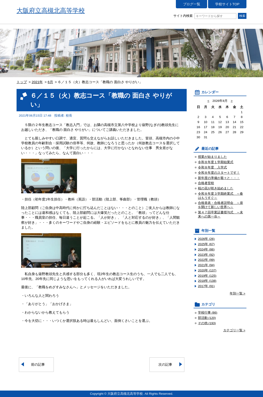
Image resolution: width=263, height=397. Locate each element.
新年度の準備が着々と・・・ (219, 178)
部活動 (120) (207, 318)
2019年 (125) (207, 275)
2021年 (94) (206, 265)
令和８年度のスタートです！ (219, 172)
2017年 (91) (206, 286)
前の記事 (38, 364)
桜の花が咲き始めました (215, 188)
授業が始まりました (212, 157)
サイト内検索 (204, 16)
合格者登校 (206, 183)
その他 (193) (207, 323)
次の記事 (165, 364)
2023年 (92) (206, 254)
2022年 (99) (206, 260)
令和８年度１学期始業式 (215, 162)
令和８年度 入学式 (212, 167)
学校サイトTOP (227, 4)
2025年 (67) (206, 244)
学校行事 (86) (207, 312)
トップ (22, 82)
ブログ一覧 (191, 4)
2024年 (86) (206, 249)
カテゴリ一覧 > (234, 330)
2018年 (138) (207, 280)
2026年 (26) (206, 239)
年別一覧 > (237, 293)
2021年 (37, 82)
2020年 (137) (207, 270)
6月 (50, 82)
